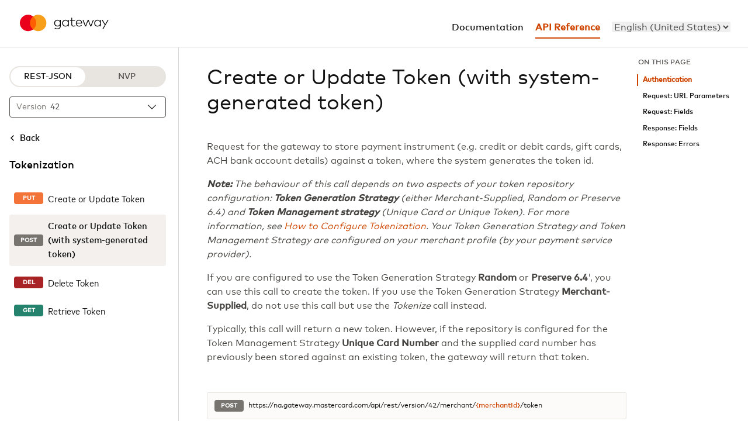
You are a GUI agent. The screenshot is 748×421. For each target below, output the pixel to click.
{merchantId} (498, 405)
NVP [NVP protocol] (127, 77)
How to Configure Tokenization (355, 226)
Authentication (667, 80)
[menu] (671, 27)
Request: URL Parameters (686, 96)
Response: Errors (671, 144)
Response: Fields (670, 128)
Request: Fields (668, 112)
